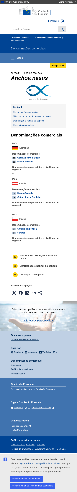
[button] (14, 293)
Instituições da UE (19, 426)
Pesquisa (62, 29)
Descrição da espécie (23, 125)
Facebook (17, 407)
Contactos (16, 365)
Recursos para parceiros (23, 444)
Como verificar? (67, 2)
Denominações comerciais (49, 38)
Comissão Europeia (20, 38)
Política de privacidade (22, 369)
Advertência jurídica (44, 449)
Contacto (61, 449)
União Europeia (18, 430)
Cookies (41, 444)
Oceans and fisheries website (25, 339)
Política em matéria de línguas (25, 440)
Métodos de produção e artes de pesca (32, 116)
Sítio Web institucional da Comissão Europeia (33, 389)
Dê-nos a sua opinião (38, 320)
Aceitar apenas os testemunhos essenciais (32, 486)
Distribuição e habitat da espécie (28, 121)
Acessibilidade (18, 374)
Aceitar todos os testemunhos (26, 479)
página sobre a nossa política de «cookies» (39, 463)
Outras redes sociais (41, 407)
